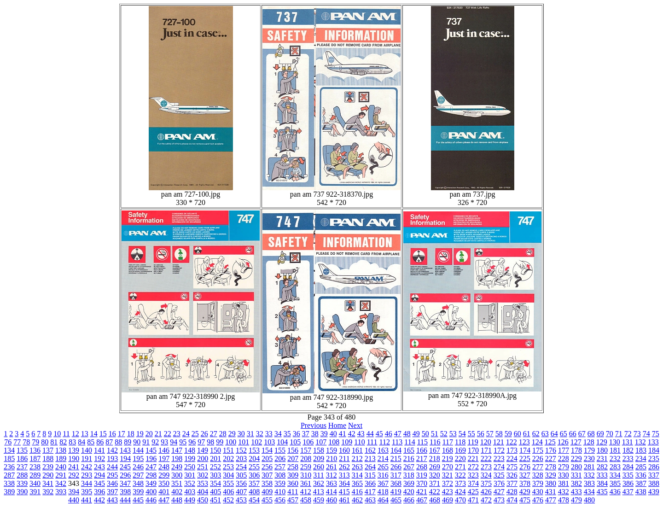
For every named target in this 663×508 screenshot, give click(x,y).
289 (35, 475)
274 (499, 467)
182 (628, 450)
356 (241, 483)
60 (517, 434)
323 (473, 475)
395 (86, 492)
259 (305, 467)
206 (279, 458)
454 (254, 500)
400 (151, 492)
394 (73, 492)
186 (22, 458)
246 (138, 467)
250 (189, 467)
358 (267, 483)
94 (173, 442)
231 (602, 458)
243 (99, 467)
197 (163, 458)
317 (395, 475)
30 (241, 434)
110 (359, 442)
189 (60, 458)
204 (254, 458)
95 (182, 442)
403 (189, 492)
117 (447, 442)
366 (370, 483)
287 (9, 475)
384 (602, 483)
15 (103, 434)
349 (151, 483)
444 (125, 500)
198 (176, 458)
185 (9, 458)
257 (279, 467)
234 (640, 458)
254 (241, 467)
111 (372, 442)
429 (524, 492)
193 (112, 458)
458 (305, 500)
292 (73, 475)
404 (202, 492)
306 (254, 475)
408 (254, 492)
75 (655, 434)
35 (287, 434)
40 (333, 434)
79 (35, 442)
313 (344, 475)
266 (395, 467)
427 (499, 492)
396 (99, 492)
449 (189, 500)
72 (628, 434)
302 (202, 475)
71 (618, 434)
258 (292, 467)
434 (589, 492)
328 (537, 475)
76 (8, 442)
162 (370, 450)
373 (460, 483)
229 (576, 458)
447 (163, 500)
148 (189, 450)
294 (99, 475)
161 (357, 450)
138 (60, 450)
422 (434, 492)
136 (35, 450)
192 (99, 458)
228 (563, 458)
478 (563, 500)
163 (383, 450)
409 (267, 492)
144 (138, 450)
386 (628, 483)
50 (425, 434)
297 (138, 475)
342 (60, 483)
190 (73, 458)
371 (434, 483)
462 (357, 500)
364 (344, 483)
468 (434, 500)
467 (421, 500)
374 (473, 483)
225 (524, 458)
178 (576, 450)
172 (499, 450)
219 (447, 458)
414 (331, 492)
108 (333, 442)
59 (508, 434)
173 (512, 450)
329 (550, 475)
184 (653, 450)
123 (524, 442)
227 (550, 458)
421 (421, 492)
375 (486, 483)
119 (472, 442)
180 (602, 450)
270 (447, 467)
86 (100, 442)
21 (158, 434)
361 (305, 483)
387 (640, 483)
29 (232, 434)
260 (318, 467)
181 (615, 450)
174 (524, 450)
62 (536, 434)
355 (228, 483)
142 (112, 450)
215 (395, 458)
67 (582, 434)
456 (279, 500)
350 (163, 483)
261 (331, 467)
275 (512, 467)
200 (202, 458)
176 (550, 450)
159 (331, 450)
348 (138, 483)
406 (228, 492)
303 (215, 475)
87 (109, 442)
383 (589, 483)
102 (256, 442)
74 (646, 434)
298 (151, 475)
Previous (313, 425)
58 (499, 434)
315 (370, 475)
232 (615, 458)
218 (434, 458)
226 (537, 458)
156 (292, 450)
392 (47, 492)
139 (73, 450)
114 (409, 442)
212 (357, 458)
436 (615, 492)
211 (344, 458)
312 (331, 475)
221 (473, 458)
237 (22, 467)
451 (215, 500)
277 (537, 467)
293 (86, 475)
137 (47, 450)
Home (337, 425)
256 (267, 467)
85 (90, 442)
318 (408, 475)
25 (195, 434)
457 (292, 500)
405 (215, 492)
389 (9, 492)
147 (176, 450)
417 (370, 492)
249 (176, 467)
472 (486, 500)
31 (250, 434)
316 (383, 475)
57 (490, 434)
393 (60, 492)
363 (331, 483)
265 (383, 467)
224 (512, 458)
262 (344, 467)
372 (447, 483)
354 (215, 483)
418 (383, 492)
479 (576, 500)
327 (524, 475)
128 (588, 442)
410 (279, 492)
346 (112, 483)
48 (407, 434)
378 (524, 483)
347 (125, 483)
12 (75, 434)
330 (563, 475)
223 (499, 458)
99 (219, 442)
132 (640, 442)
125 (550, 442)
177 (563, 450)
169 (460, 450)
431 (550, 492)
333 (602, 475)
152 (241, 450)
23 (176, 434)
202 (228, 458)
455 (267, 500)
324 (486, 475)
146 (163, 450)
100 (230, 442)
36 (296, 434)
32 (259, 434)
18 (130, 434)
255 (254, 467)
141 (99, 450)
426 (486, 492)
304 (228, 475)
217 (421, 458)
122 (511, 442)
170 (473, 450)
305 (241, 475)
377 (512, 483)
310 (305, 475)
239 (47, 467)
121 (498, 442)
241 (73, 467)
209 (318, 458)
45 (379, 434)
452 (228, 500)
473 (499, 500)
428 (512, 492)
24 (186, 434)
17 (121, 434)
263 (357, 467)
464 (383, 500)
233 (628, 458)
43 (361, 434)
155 (279, 450)
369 (408, 483)
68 (591, 434)
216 (408, 458)
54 (462, 434)
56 (480, 434)
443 (112, 500)
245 (125, 467)
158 (318, 450)
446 (151, 500)
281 (589, 467)
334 (615, 475)
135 (22, 450)
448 (176, 500)
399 (138, 492)
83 (72, 442)
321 (447, 475)
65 (563, 434)
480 (589, 500)
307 (267, 475)
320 (434, 475)
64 (554, 434)
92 (155, 442)
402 (176, 492)
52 (444, 434)
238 (35, 467)
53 (453, 434)
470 (460, 500)
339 (22, 483)
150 (215, 450)
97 (201, 442)
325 (499, 475)
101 (243, 442)
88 (118, 442)
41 (342, 434)
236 (9, 467)
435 (602, 492)
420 (408, 492)
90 (136, 442)
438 (640, 492)
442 (99, 500)
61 (526, 434)
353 (202, 483)
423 (447, 492)
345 (99, 483)
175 (537, 450)
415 (344, 492)
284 (628, 467)
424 (460, 492)
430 (537, 492)
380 (550, 483)
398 (125, 492)
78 (26, 442)
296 (125, 475)
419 (395, 492)
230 (589, 458)
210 (331, 458)
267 (408, 467)
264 (370, 467)
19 (140, 434)
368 (395, 483)
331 (576, 475)
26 (204, 434)
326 (512, 475)
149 (202, 450)
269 (434, 467)
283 (615, 467)
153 (254, 450)
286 (653, 467)
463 (370, 500)
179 (589, 450)
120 (485, 442)
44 (370, 434)
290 (47, 475)
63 (545, 434)
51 (434, 434)
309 (292, 475)
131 (627, 442)
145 (151, 450)
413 (318, 492)
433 (576, 492)
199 (189, 458)
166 (421, 450)
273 (486, 467)
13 (84, 434)
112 (384, 442)
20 (149, 434)
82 (63, 442)
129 (601, 442)
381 (563, 483)
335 (628, 475)
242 (86, 467)
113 (397, 442)
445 (138, 500)
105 (295, 442)
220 (460, 458)
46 (388, 434)
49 (416, 434)
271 (460, 467)
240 (60, 467)
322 (460, 475)
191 (86, 458)
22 (167, 434)
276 (524, 467)
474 (512, 500)
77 (17, 442)
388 (653, 483)
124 (537, 442)
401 (163, 492)
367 (383, 483)
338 (9, 483)
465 (395, 500)
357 (254, 483)
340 (35, 483)
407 (241, 492)
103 (269, 442)
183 (640, 450)
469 (447, 500)
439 (653, 492)
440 (73, 500)
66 (572, 434)
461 (344, 500)
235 (653, 458)
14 (94, 434)
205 (267, 458)
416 (357, 492)
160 (344, 450)
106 (308, 442)
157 (305, 450)
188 (47, 458)
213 (370, 458)
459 (318, 500)
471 (473, 500)
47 (397, 434)
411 (292, 492)
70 (609, 434)
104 (282, 442)
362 (318, 483)
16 (112, 434)
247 (151, 467)
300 (176, 475)
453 (241, 500)
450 (202, 500)
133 (653, 442)
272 (473, 467)
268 (421, 467)
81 (54, 442)
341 (47, 483)
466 (408, 500)
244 (112, 467)
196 (151, 458)
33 (269, 434)
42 (351, 434)
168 (447, 450)
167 (434, 450)
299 (163, 475)
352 (189, 483)
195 (138, 458)
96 (192, 442)
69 (600, 434)
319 (421, 475)
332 (589, 475)
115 (422, 442)
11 (66, 434)
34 (278, 434)
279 (563, 467)
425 (473, 492)
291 (60, 475)
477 (550, 500)
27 (213, 434)
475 (524, 500)
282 (602, 467)
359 (279, 483)
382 (576, 483)
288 (22, 475)
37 (305, 434)
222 (486, 458)
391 (35, 492)
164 (395, 450)
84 (81, 442)
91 (146, 442)
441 (86, 500)
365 (357, 483)
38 (315, 434)
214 (383, 458)
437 (628, 492)
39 (324, 434)
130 (614, 442)
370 (421, 483)
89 (127, 442)
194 (125, 458)
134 (9, 450)
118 (460, 442)
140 (86, 450)
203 (241, 458)
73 (637, 434)
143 (125, 450)
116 (435, 442)
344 (86, 483)
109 (346, 442)
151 (228, 450)
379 (537, 483)
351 (176, 483)
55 (471, 434)
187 (35, 458)
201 (215, 458)
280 (576, 467)
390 (22, 492)
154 (267, 450)
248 (163, 467)
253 (228, 467)
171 (486, 450)
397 (112, 492)
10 (57, 434)
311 (318, 475)
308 (279, 475)
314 (357, 475)
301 (189, 475)
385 (615, 483)
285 (640, 467)
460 (331, 500)
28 (223, 434)
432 (563, 492)
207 (292, 458)
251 (202, 467)
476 (537, 500)
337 (653, 475)
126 (563, 442)
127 (576, 442)
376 (499, 483)
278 (550, 467)
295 (112, 475)
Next (355, 425)
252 (215, 467)
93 (164, 442)
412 (305, 492)
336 (640, 475)
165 (408, 450)
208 (305, 458)
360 (292, 483)
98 (210, 442)
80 (44, 442)
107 (320, 442)
